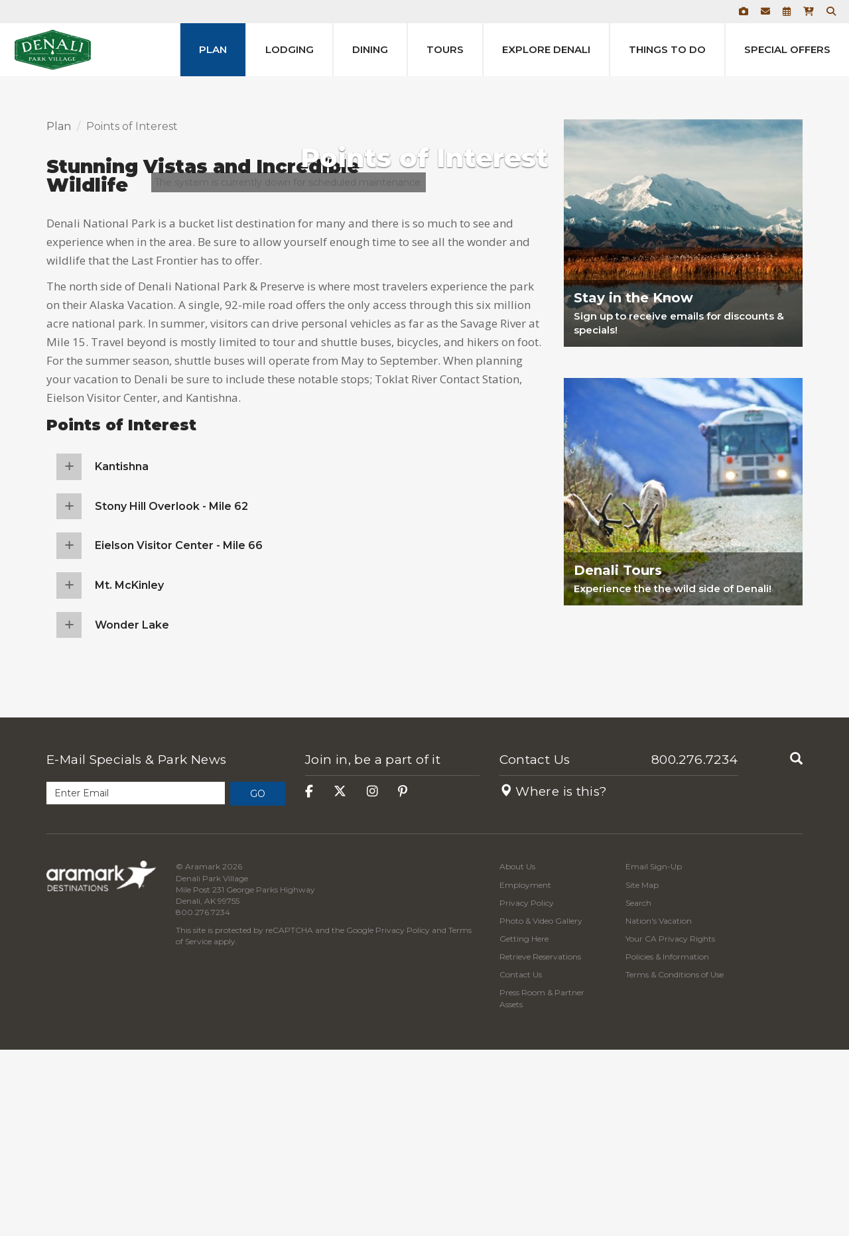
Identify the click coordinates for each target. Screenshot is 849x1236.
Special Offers (787, 49)
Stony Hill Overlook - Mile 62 (171, 692)
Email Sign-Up (653, 1053)
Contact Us (534, 946)
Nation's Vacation (658, 1107)
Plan (213, 49)
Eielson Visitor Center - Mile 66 (179, 732)
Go (257, 981)
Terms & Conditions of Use (674, 1161)
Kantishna (122, 653)
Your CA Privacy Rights (670, 1125)
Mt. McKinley (129, 771)
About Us (517, 1053)
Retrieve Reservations (540, 1143)
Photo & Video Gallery (540, 1107)
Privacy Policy (402, 1117)
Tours (445, 49)
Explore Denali (546, 49)
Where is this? (553, 978)
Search (638, 1089)
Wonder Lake (132, 811)
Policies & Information (667, 1143)
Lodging (289, 49)
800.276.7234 (694, 946)
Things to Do (667, 49)
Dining (370, 49)
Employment (525, 1071)
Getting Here (524, 1125)
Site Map (642, 1071)
